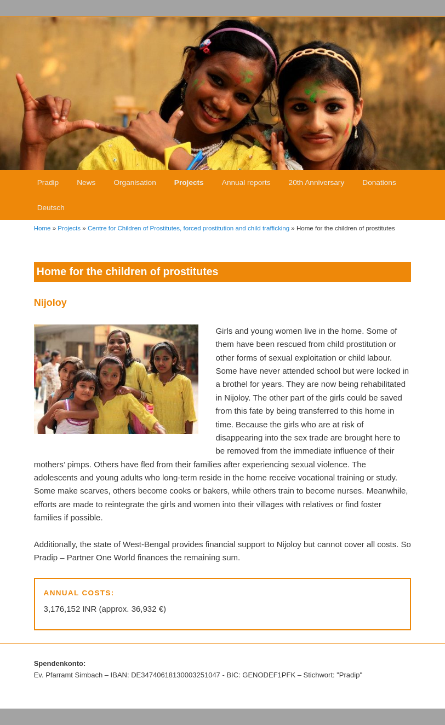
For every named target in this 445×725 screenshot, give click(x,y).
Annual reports (246, 182)
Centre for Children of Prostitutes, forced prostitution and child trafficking (188, 228)
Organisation (134, 182)
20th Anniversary (317, 182)
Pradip (48, 182)
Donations (379, 182)
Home (42, 228)
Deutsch (51, 208)
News (86, 182)
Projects (189, 182)
